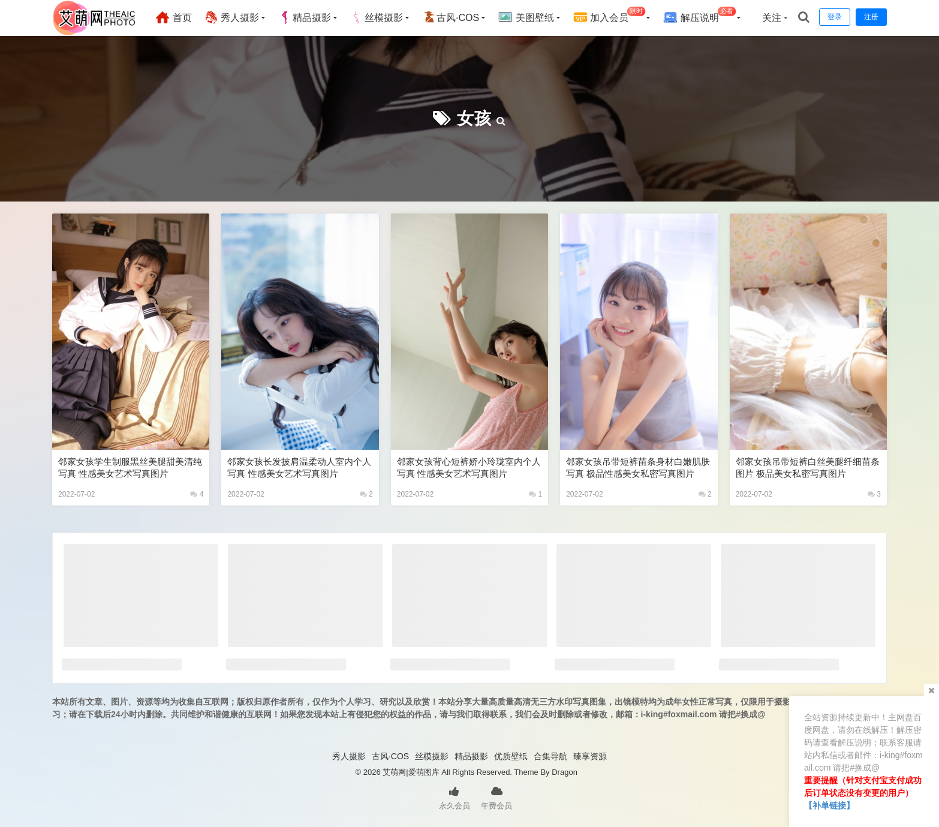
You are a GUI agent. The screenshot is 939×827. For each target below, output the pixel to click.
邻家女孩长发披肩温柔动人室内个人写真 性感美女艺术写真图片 (299, 467)
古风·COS (450, 17)
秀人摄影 (231, 17)
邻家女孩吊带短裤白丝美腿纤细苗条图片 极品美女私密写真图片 (808, 467)
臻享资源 (590, 756)
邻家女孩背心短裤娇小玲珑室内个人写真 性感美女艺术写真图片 (469, 467)
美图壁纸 (525, 17)
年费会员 (496, 797)
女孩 (474, 118)
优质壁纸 (511, 756)
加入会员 (609, 16)
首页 (173, 17)
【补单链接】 (829, 805)
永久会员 (454, 797)
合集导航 (550, 756)
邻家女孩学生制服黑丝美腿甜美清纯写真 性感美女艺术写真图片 (130, 467)
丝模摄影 (376, 17)
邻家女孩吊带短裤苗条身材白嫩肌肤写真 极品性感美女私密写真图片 (638, 467)
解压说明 (699, 16)
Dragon (564, 772)
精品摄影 (304, 17)
